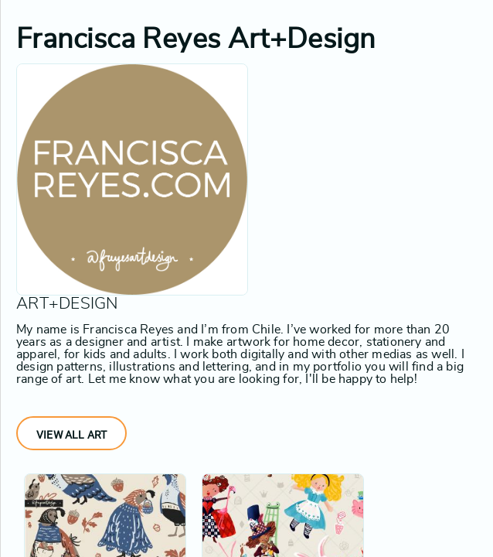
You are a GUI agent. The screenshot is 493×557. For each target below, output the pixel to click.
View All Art (71, 435)
